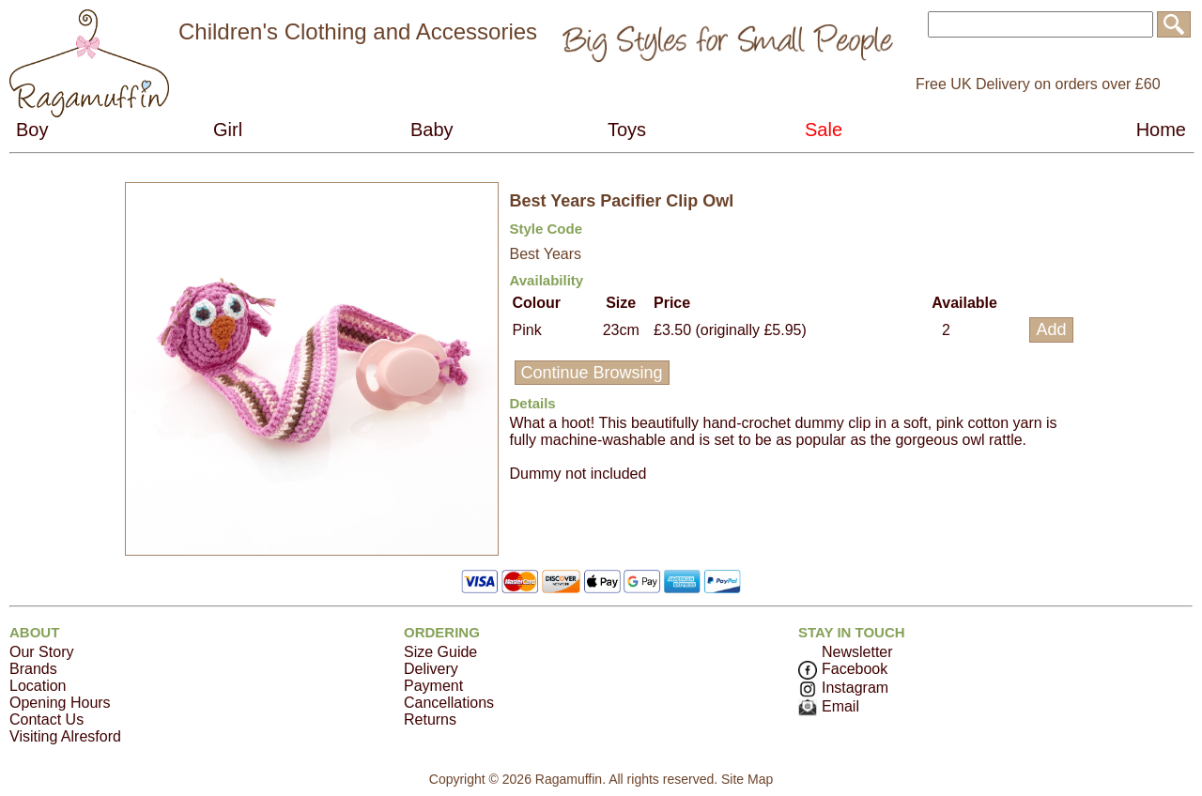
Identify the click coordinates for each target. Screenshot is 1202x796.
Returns (430, 719)
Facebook (842, 669)
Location (38, 686)
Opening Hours (60, 703)
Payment (433, 686)
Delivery (431, 669)
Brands (33, 669)
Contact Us (46, 719)
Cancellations (449, 703)
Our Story (41, 652)
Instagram (843, 688)
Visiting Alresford (65, 736)
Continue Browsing (592, 372)
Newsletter (857, 652)
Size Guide (440, 652)
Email (828, 706)
